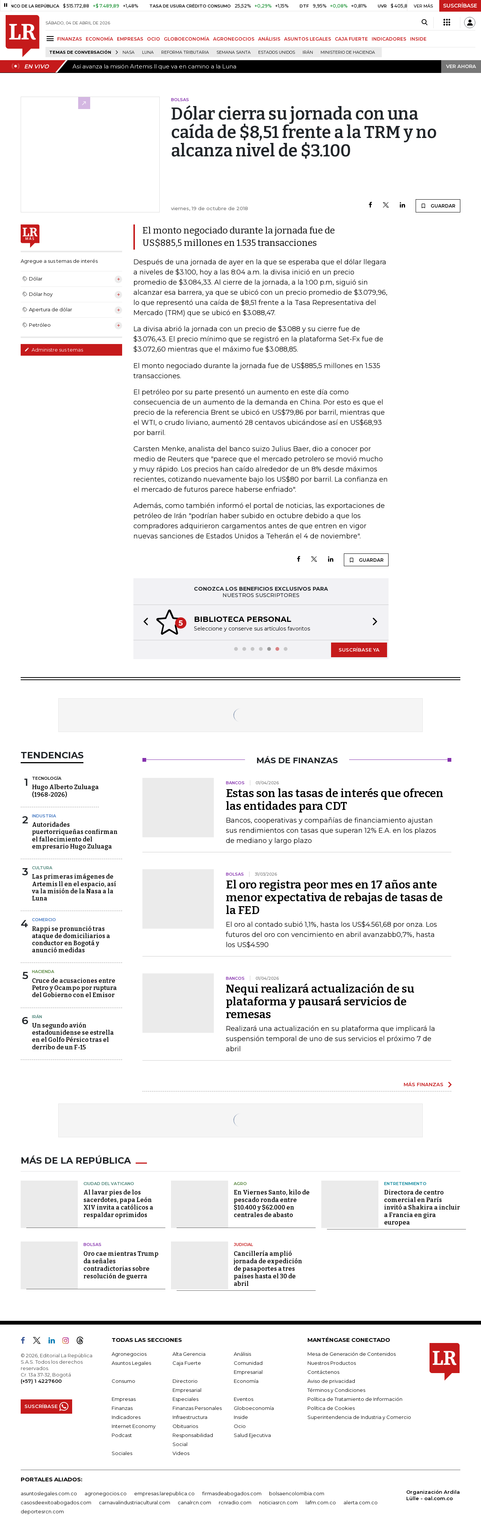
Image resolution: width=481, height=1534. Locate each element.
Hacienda (43, 971)
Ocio (240, 1426)
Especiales (185, 1399)
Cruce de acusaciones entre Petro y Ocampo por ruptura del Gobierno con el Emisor (74, 988)
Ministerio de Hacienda (348, 52)
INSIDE (418, 39)
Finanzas (122, 1408)
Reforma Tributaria (185, 52)
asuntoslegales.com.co (49, 1493)
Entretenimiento (405, 1183)
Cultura (42, 867)
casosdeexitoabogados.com (56, 1502)
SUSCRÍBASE (460, 5)
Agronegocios (129, 1354)
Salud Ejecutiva (252, 1435)
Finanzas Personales (197, 1408)
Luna (148, 52)
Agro (240, 1183)
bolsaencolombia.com (296, 1493)
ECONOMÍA (99, 39)
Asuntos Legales (131, 1363)
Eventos (243, 1399)
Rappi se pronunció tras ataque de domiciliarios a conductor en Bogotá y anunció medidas (71, 939)
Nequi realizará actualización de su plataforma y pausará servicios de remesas (320, 1001)
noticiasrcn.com (278, 1502)
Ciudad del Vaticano (108, 1183)
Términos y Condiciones (336, 1390)
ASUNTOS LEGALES (307, 39)
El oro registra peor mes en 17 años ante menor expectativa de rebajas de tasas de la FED (334, 897)
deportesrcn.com (42, 1511)
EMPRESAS (130, 39)
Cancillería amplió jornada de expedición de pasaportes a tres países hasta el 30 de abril (268, 1268)
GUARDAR (437, 206)
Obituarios (185, 1426)
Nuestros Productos (331, 1363)
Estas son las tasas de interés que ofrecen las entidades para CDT (334, 800)
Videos (180, 1453)
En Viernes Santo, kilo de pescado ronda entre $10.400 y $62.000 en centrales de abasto (272, 1204)
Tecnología (46, 778)
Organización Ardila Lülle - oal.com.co (433, 1495)
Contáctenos (323, 1372)
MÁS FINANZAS (423, 1084)
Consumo (123, 1381)
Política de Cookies (331, 1408)
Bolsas (92, 1244)
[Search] (424, 22)
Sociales (122, 1453)
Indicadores (126, 1417)
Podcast (122, 1435)
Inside (241, 1417)
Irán (308, 52)
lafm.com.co (321, 1502)
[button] (143, 622)
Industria (44, 816)
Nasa (129, 52)
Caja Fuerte (186, 1363)
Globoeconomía (254, 1408)
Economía (246, 1381)
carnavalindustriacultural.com (134, 1502)
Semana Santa (233, 52)
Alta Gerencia (189, 1354)
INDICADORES (389, 39)
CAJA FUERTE (351, 39)
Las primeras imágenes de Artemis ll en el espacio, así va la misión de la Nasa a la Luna (74, 887)
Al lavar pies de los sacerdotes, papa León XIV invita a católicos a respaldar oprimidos (118, 1204)
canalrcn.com (194, 1502)
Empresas (124, 1399)
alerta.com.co (360, 1502)
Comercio (44, 919)
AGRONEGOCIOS (233, 39)
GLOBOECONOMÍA (186, 39)
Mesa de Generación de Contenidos (351, 1354)
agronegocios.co (106, 1493)
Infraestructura (189, 1417)
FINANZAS (69, 39)
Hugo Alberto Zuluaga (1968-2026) (65, 791)
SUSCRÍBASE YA (359, 650)
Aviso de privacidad (331, 1381)
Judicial (243, 1244)
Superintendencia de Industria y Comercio (359, 1417)
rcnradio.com (235, 1502)
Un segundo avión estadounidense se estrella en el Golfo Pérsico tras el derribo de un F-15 (73, 1036)
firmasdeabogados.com (232, 1493)
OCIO (153, 39)
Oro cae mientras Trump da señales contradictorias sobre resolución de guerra (121, 1265)
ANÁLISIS (269, 39)
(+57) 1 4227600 (41, 1381)
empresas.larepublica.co (164, 1493)
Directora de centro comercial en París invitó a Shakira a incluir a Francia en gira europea (422, 1207)
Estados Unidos (276, 52)
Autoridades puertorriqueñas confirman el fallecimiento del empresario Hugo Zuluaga (75, 835)
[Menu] (51, 38)
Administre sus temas (53, 350)
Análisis (242, 1354)
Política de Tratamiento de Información (354, 1399)
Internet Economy (134, 1426)
